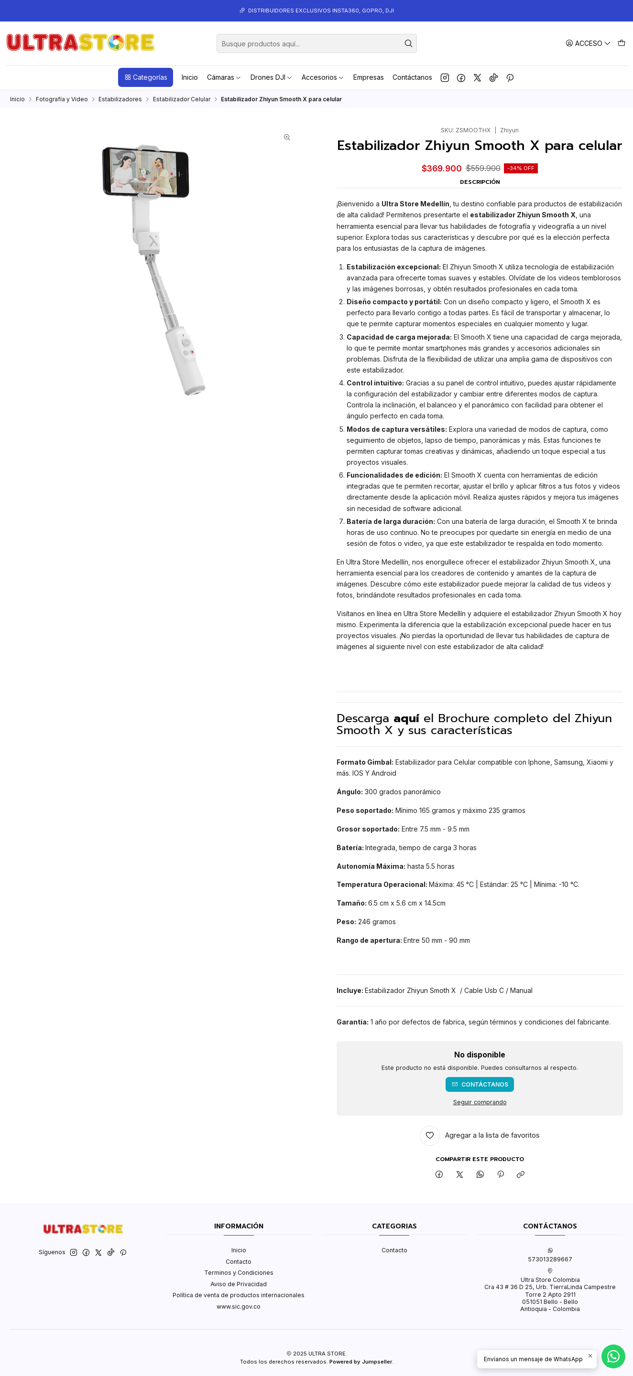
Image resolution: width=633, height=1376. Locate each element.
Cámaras (224, 77)
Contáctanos (412, 77)
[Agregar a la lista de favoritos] (480, 1136)
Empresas (368, 77)
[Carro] (621, 43)
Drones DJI (272, 77)
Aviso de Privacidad (238, 1284)
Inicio (190, 77)
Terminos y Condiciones (238, 1272)
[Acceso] (588, 43)
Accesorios (323, 77)
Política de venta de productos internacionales (239, 1295)
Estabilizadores (120, 99)
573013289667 (550, 1255)
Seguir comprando (480, 1102)
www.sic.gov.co (239, 1306)
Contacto (238, 1261)
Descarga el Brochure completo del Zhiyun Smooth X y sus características (474, 724)
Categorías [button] (146, 77)
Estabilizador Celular (181, 99)
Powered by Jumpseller (360, 1361)
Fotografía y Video (62, 99)
